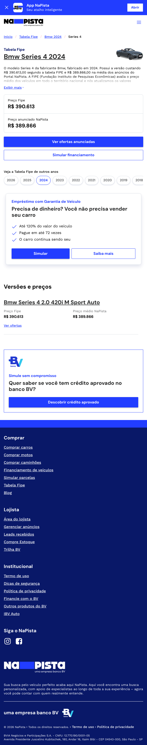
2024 (43, 180)
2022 (76, 180)
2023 (60, 180)
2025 (27, 180)
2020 (107, 180)
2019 (123, 180)
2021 (91, 180)
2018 (139, 180)
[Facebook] (19, 641)
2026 (11, 180)
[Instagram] (7, 641)
